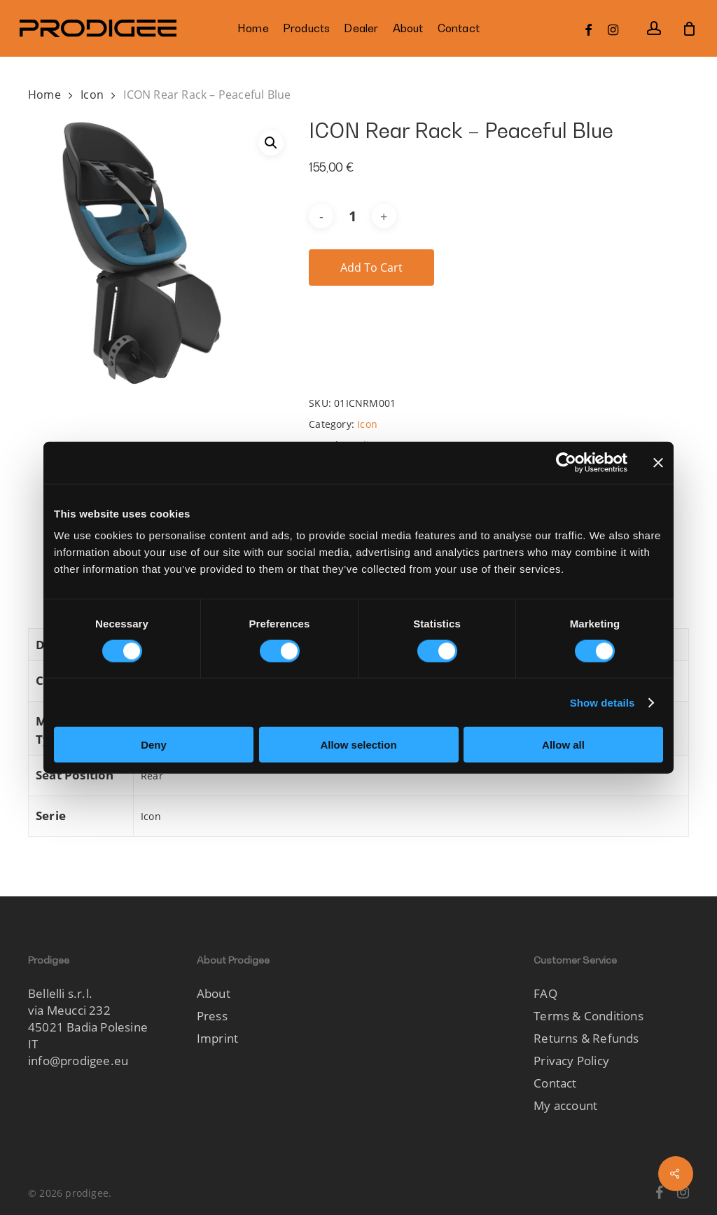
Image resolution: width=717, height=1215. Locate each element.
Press (212, 1016)
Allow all (563, 745)
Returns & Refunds (586, 1038)
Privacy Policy (571, 1061)
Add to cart (371, 267)
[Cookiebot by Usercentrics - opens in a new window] (566, 462)
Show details (602, 702)
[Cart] (689, 28)
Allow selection (358, 745)
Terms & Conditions (588, 1016)
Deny (154, 745)
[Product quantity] (352, 216)
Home (44, 94)
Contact (555, 1083)
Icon (92, 94)
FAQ (545, 993)
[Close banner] (658, 462)
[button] (271, 142)
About (213, 993)
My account (565, 1105)
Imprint (217, 1038)
